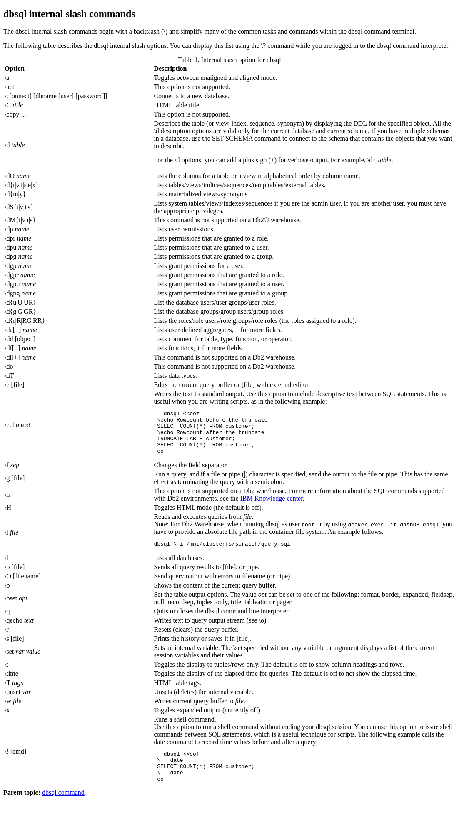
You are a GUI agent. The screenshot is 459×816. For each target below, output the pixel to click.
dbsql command (63, 808)
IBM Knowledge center (271, 507)
